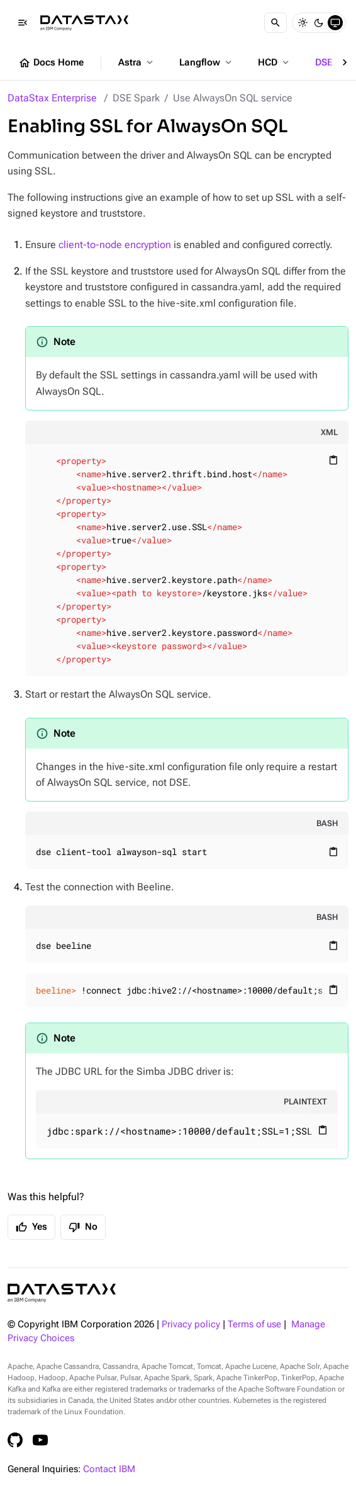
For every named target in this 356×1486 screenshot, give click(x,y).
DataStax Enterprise (52, 98)
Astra (136, 62)
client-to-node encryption (114, 245)
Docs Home (51, 63)
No (83, 1227)
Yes (31, 1227)
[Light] (302, 22)
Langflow (206, 62)
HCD (274, 62)
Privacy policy (191, 1324)
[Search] (275, 23)
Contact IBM (109, 1469)
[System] (335, 22)
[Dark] (318, 22)
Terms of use (254, 1324)
